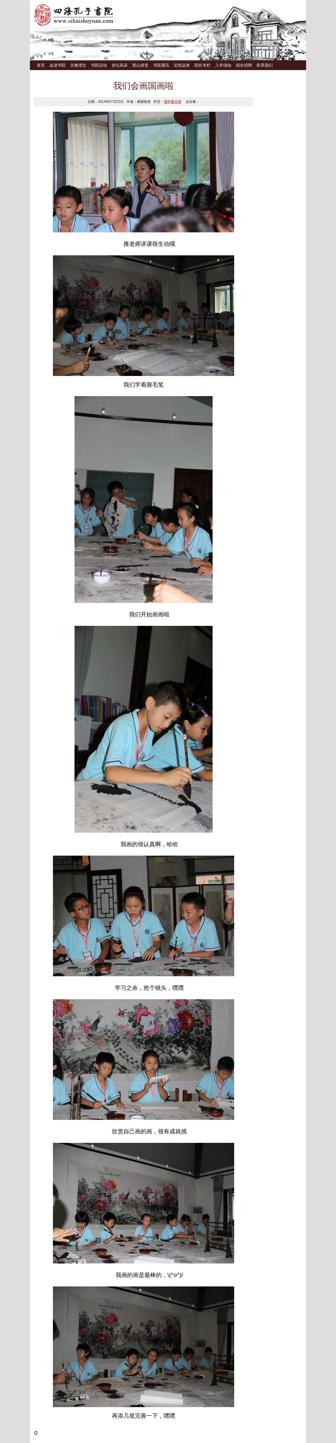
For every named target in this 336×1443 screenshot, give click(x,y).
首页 (41, 65)
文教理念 (78, 65)
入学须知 (223, 65)
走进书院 (57, 65)
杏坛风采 (120, 65)
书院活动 (99, 65)
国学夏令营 (172, 102)
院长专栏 (202, 65)
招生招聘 (244, 65)
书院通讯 (161, 65)
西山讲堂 (140, 65)
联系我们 (265, 65)
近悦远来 (182, 65)
